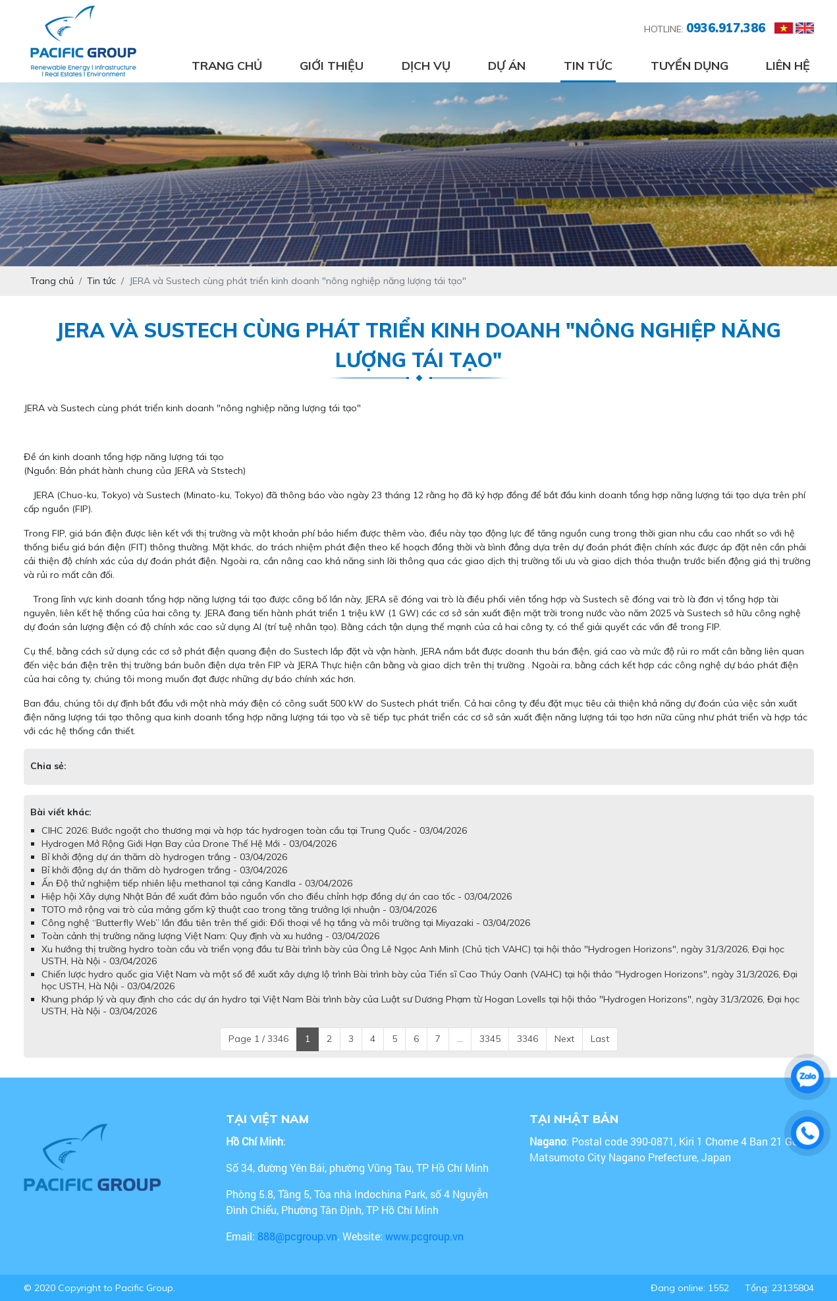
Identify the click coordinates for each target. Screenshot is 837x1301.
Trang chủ (227, 65)
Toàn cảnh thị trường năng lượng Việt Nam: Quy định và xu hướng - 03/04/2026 (210, 936)
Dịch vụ (426, 65)
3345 (489, 1039)
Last (600, 1039)
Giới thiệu (332, 65)
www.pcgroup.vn (425, 1236)
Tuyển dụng (689, 65)
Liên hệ (788, 65)
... (460, 1039)
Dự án (507, 65)
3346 (527, 1039)
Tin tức (588, 65)
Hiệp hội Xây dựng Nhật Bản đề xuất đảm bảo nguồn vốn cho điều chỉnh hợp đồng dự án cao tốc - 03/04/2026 (276, 896)
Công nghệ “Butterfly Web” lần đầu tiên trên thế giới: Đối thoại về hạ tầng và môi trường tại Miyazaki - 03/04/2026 (285, 923)
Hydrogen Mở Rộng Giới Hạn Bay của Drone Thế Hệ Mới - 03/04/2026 (189, 844)
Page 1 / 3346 (258, 1039)
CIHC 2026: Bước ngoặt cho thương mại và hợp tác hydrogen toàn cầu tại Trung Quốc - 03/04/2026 (254, 830)
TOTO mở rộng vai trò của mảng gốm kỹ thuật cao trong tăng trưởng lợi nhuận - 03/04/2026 (239, 909)
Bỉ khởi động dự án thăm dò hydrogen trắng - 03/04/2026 (164, 857)
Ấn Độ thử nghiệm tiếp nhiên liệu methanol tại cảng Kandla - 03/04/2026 (196, 883)
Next (564, 1039)
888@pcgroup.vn (297, 1236)
